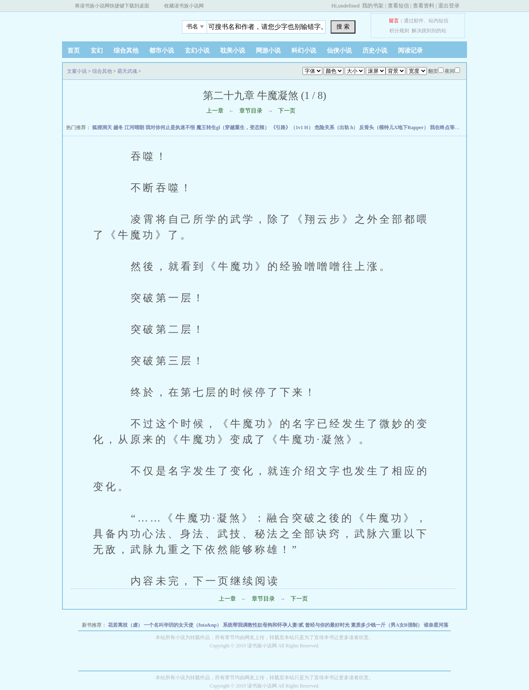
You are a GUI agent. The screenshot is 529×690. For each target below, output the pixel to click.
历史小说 (374, 50)
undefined (349, 5)
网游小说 (268, 50)
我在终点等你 (445, 127)
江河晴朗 (134, 127)
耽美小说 (232, 50)
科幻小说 (303, 50)
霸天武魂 (127, 71)
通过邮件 (414, 21)
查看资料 (423, 5)
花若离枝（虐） (126, 625)
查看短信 (398, 5)
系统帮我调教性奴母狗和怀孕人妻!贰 (264, 625)
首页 (73, 50)
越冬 (118, 127)
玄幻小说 (197, 50)
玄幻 (97, 50)
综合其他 (126, 50)
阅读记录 (410, 50)
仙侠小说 (339, 50)
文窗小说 (113, 24)
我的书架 (373, 5)
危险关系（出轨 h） (337, 127)
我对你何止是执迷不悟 (170, 127)
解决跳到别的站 (429, 31)
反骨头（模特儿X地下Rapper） (394, 127)
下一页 (286, 111)
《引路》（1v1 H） (292, 127)
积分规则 (399, 31)
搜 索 (343, 26)
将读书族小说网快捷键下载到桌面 (112, 6)
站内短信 (438, 21)
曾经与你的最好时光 (328, 625)
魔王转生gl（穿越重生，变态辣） (233, 127)
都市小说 (161, 50)
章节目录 (250, 111)
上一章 (215, 111)
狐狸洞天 (102, 127)
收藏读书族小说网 (184, 6)
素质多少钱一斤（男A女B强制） (387, 625)
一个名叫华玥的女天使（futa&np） (183, 625)
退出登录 (449, 5)
